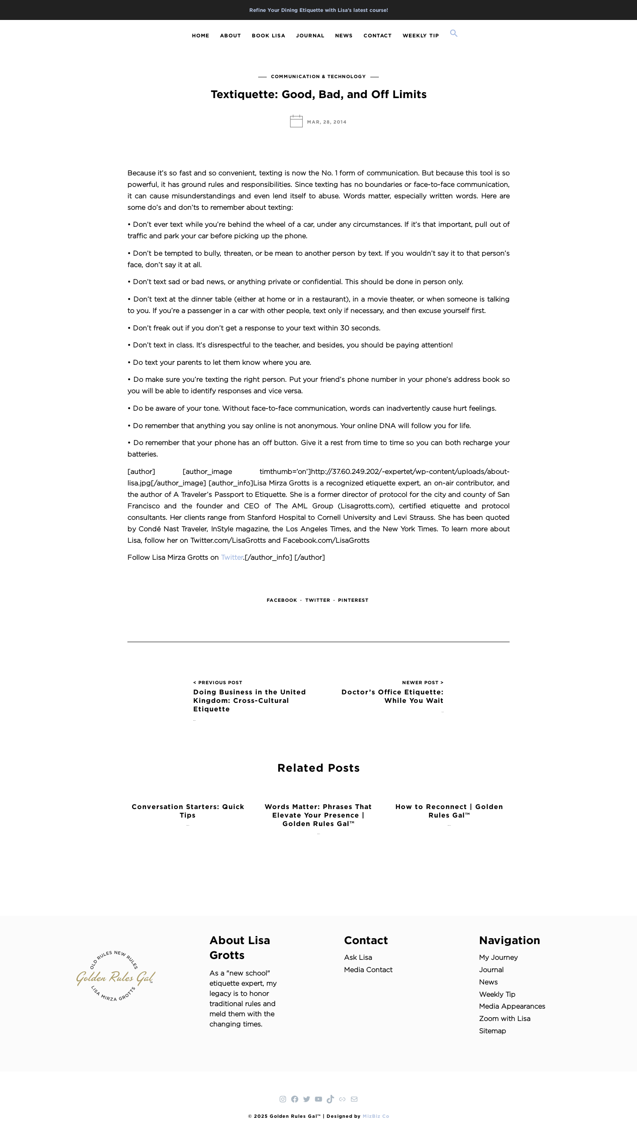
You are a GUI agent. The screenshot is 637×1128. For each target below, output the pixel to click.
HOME (200, 35)
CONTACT (378, 35)
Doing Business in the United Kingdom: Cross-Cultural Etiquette (249, 700)
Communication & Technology (318, 76)
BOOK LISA (268, 35)
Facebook (282, 600)
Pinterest (353, 600)
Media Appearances (512, 1006)
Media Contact (368, 969)
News (488, 982)
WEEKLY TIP (421, 35)
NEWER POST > (423, 682)
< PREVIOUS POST (217, 682)
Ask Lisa (358, 957)
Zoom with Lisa (504, 1018)
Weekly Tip (497, 994)
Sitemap (492, 1031)
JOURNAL (310, 35)
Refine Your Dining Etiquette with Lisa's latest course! (318, 10)
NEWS (344, 35)
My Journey (498, 957)
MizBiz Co (376, 1116)
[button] (453, 33)
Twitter (232, 557)
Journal (491, 969)
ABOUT (230, 35)
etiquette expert (235, 983)
